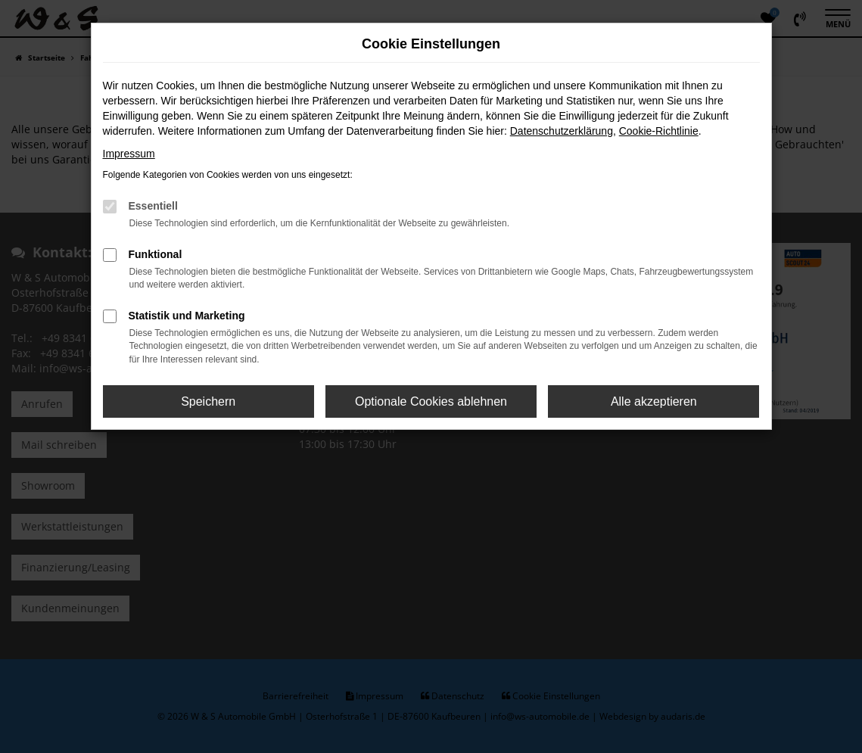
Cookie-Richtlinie (659, 131)
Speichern (208, 401)
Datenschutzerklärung (561, 131)
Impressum (129, 154)
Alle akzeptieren (654, 401)
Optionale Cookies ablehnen (431, 401)
